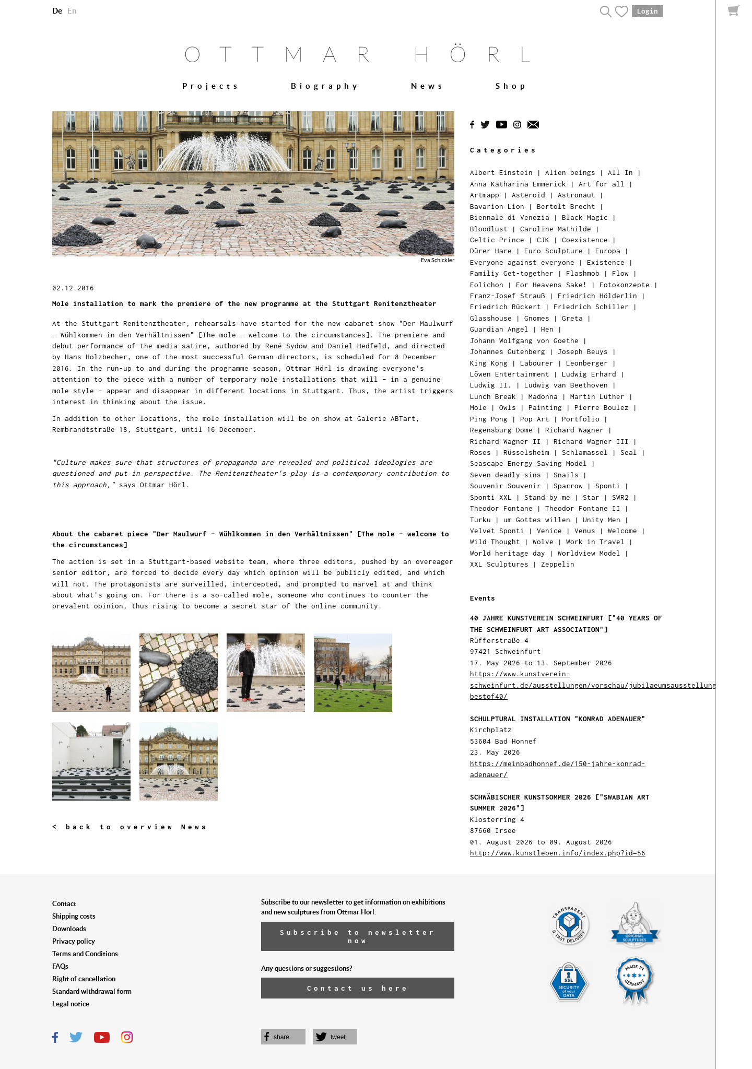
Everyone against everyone (522, 262)
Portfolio (581, 419)
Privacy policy (73, 941)
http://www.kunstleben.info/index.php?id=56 (557, 853)
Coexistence (585, 240)
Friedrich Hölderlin (597, 295)
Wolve (543, 541)
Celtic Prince (497, 240)
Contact (64, 904)
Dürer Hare (491, 250)
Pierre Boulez (601, 407)
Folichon (486, 284)
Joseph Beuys (583, 351)
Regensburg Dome (501, 430)
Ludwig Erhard (589, 374)
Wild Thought (495, 541)
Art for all (602, 184)
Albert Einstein (501, 172)
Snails (566, 475)
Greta (572, 318)
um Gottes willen (536, 519)
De (57, 10)
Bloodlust (489, 229)
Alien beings (570, 172)
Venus (584, 530)
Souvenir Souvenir (505, 485)
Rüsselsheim (526, 452)
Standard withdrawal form (92, 991)
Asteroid (528, 195)
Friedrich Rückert (505, 306)
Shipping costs (74, 916)
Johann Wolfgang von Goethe (524, 340)
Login (647, 11)
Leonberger (587, 363)
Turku (480, 519)
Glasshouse (491, 318)
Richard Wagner (574, 430)
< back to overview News (130, 827)
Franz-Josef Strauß (507, 295)
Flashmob (583, 273)
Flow (620, 273)
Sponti (607, 485)
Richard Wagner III (591, 441)
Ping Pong (489, 419)
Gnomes (536, 318)
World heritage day (507, 553)
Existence (606, 262)
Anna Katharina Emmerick (518, 184)
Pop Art (534, 419)
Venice (549, 530)
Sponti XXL (491, 497)
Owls (507, 407)
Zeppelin (557, 564)
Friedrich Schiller (591, 306)
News (428, 85)
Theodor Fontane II (582, 508)
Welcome (622, 530)
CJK (543, 240)
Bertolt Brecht (566, 206)
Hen (547, 329)
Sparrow (568, 485)
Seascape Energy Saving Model (528, 463)
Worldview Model (589, 553)
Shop (512, 85)
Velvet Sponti (497, 530)
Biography (325, 85)
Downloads (69, 929)
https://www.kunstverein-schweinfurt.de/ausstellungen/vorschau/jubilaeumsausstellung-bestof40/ (595, 684)
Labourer (537, 363)
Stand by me (547, 497)
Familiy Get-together (512, 273)
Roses (480, 452)
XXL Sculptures (499, 564)
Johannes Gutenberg (507, 351)
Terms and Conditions (85, 954)
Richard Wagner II (505, 441)
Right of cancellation (83, 979)
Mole (478, 407)
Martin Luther (597, 396)
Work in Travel (595, 541)
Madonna (543, 396)
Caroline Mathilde (555, 229)
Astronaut (576, 195)
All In (620, 172)
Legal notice (70, 1004)
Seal (628, 452)
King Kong (489, 363)
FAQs (60, 966)
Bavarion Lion (497, 206)
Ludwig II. (491, 385)
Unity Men (601, 519)
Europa (607, 250)
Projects (211, 85)
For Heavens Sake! (551, 284)
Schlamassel (585, 452)
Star (591, 497)
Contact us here (358, 988)
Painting (545, 407)
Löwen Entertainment (509, 374)
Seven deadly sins (505, 475)
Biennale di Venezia (509, 217)
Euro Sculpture (553, 250)
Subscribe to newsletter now (358, 936)
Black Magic (585, 217)
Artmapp (484, 195)
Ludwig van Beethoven (566, 385)
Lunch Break (493, 396)
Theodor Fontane (501, 508)
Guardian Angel (499, 329)
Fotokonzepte (625, 284)
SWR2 (620, 497)
